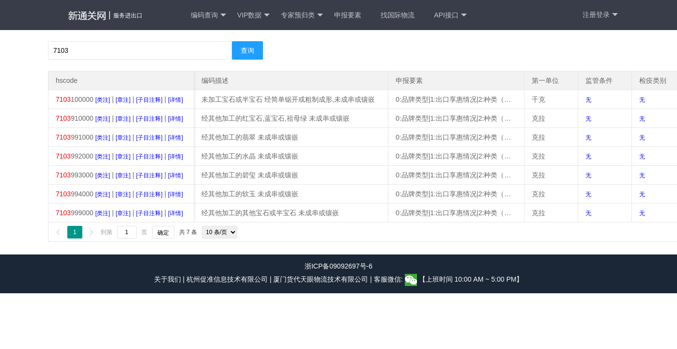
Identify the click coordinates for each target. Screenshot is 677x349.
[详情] (175, 99)
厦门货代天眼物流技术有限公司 (321, 279)
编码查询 (208, 15)
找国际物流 (398, 15)
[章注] (123, 99)
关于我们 (167, 279)
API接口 (450, 15)
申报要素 (347, 15)
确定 (163, 232)
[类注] (102, 99)
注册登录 (600, 15)
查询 (247, 50)
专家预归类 (302, 15)
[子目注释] (149, 99)
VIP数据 (253, 15)
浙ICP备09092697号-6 (338, 266)
